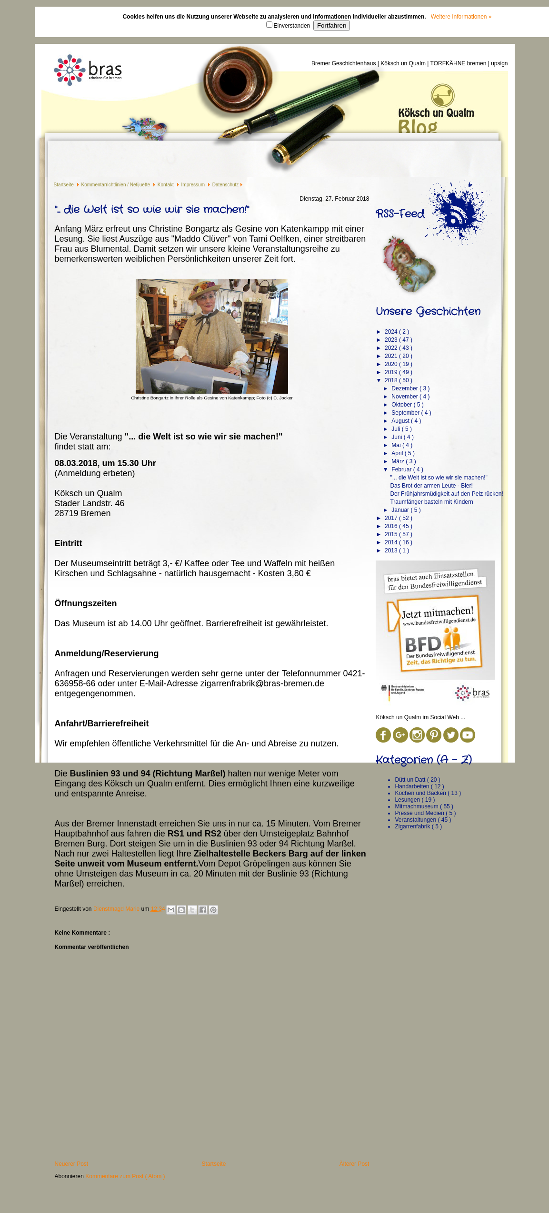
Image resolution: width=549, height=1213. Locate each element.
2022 (392, 348)
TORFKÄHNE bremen (459, 63)
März (398, 461)
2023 (392, 339)
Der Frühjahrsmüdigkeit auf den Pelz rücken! (446, 493)
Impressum (193, 184)
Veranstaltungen (416, 819)
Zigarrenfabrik (413, 826)
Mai (396, 445)
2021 (392, 356)
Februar (402, 469)
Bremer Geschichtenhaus (344, 63)
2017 (392, 518)
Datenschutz (225, 184)
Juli (396, 429)
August (401, 421)
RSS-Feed (400, 214)
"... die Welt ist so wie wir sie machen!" (438, 477)
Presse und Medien (420, 813)
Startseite (64, 184)
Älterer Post (354, 1164)
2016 (392, 526)
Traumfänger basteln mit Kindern (431, 502)
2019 (392, 372)
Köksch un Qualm (403, 63)
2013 (392, 550)
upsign (499, 63)
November (405, 396)
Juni (397, 437)
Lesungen (408, 799)
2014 (392, 542)
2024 (392, 331)
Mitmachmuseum (417, 806)
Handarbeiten (412, 786)
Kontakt (166, 184)
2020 (392, 364)
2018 (392, 380)
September (406, 412)
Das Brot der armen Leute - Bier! (431, 485)
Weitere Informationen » (461, 16)
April (397, 453)
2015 (392, 534)
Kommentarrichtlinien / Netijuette (116, 184)
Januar (400, 510)
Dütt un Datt (411, 779)
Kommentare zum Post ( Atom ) (125, 1176)
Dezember (405, 388)
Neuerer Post (72, 1164)
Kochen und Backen (421, 793)
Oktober (402, 404)
